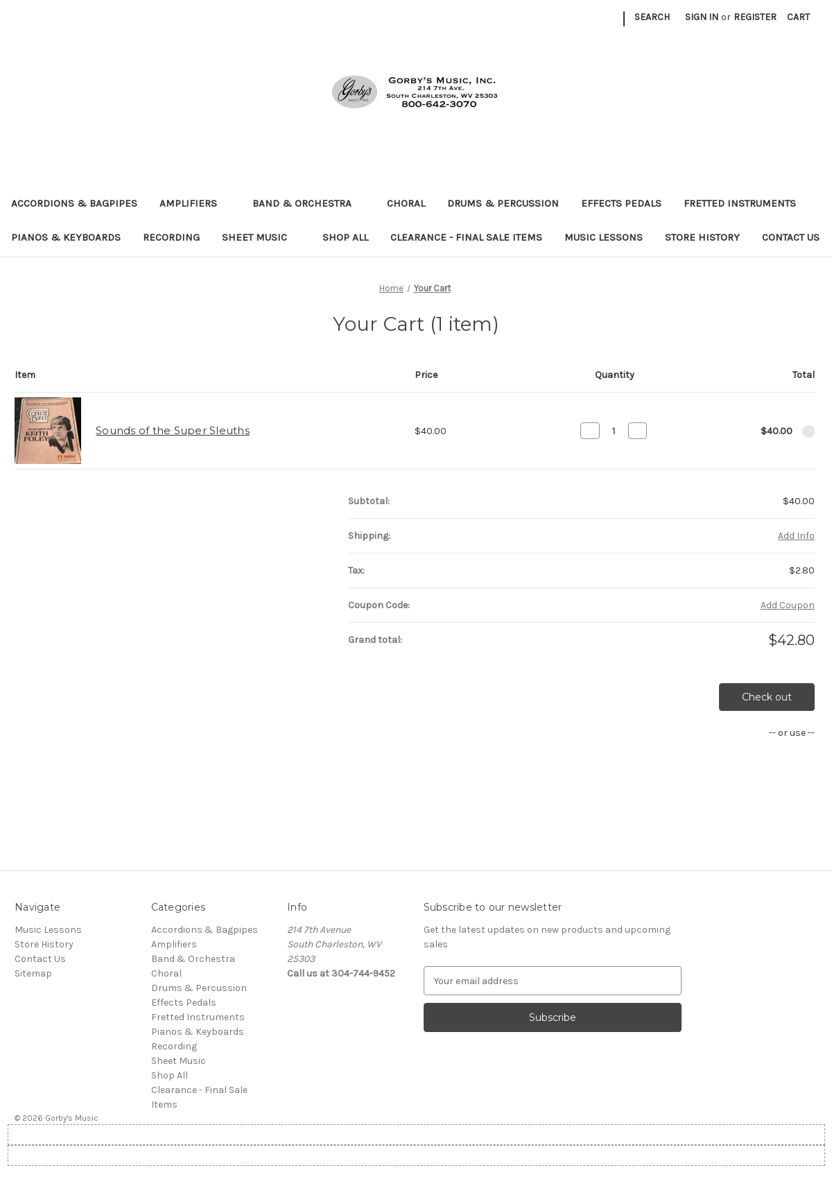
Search (652, 17)
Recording (171, 237)
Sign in (701, 17)
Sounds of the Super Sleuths (173, 430)
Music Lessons (603, 237)
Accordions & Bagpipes (74, 203)
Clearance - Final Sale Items (466, 237)
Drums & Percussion (503, 203)
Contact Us (791, 237)
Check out (767, 697)
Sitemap (33, 973)
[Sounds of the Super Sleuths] (614, 430)
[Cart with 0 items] (798, 17)
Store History (702, 237)
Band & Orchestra (308, 203)
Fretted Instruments (746, 203)
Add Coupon (788, 605)
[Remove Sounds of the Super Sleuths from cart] (808, 431)
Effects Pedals (621, 203)
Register (755, 17)
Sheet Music (261, 237)
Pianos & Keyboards (66, 237)
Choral (406, 203)
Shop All (345, 237)
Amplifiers (194, 203)
